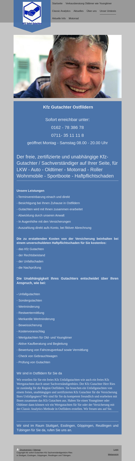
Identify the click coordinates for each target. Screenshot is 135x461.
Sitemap (37, 450)
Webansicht (113, 454)
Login (116, 449)
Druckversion (24, 450)
